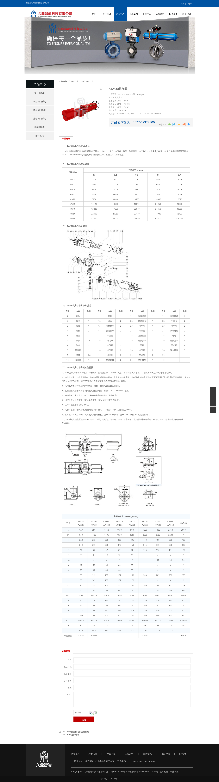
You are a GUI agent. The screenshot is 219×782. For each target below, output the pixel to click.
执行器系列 (39, 93)
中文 (182, 4)
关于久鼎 (107, 14)
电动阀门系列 (39, 110)
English (189, 4)
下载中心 (147, 14)
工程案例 (133, 14)
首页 (94, 14)
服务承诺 (173, 14)
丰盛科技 (174, 771)
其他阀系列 (39, 127)
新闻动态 (160, 14)
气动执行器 (74, 81)
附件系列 (39, 135)
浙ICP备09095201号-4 (116, 771)
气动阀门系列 (39, 101)
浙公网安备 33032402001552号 (143, 771)
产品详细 (66, 138)
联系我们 (186, 14)
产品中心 (120, 14)
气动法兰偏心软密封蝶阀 (78, 731)
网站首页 (75, 753)
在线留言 (66, 651)
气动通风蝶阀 (73, 734)
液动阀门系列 (39, 118)
